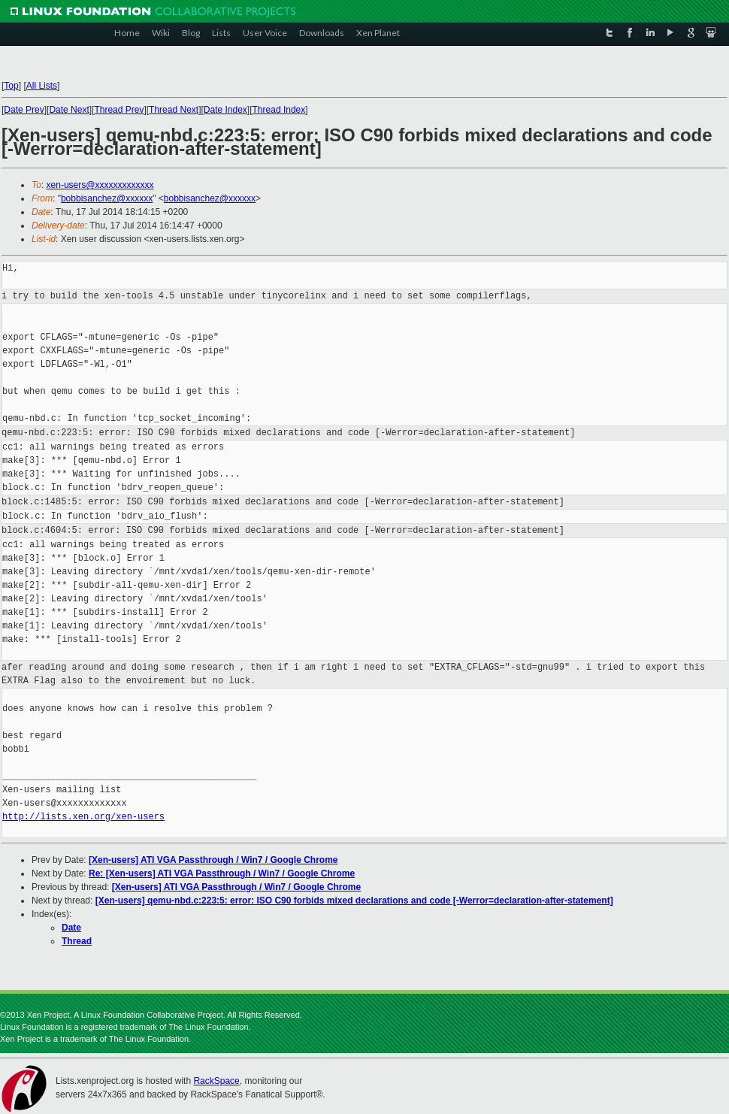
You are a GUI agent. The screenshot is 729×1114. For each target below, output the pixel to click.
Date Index (225, 109)
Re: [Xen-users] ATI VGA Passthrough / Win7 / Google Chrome (222, 873)
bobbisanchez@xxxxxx (107, 198)
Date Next (69, 109)
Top (11, 85)
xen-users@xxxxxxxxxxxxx (100, 185)
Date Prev (24, 109)
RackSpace (216, 1081)
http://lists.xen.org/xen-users (83, 816)
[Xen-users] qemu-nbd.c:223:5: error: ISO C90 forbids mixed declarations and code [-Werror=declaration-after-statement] (354, 900)
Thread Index (279, 109)
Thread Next (173, 109)
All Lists (41, 85)
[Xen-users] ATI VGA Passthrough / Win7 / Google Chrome (213, 860)
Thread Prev (119, 109)
